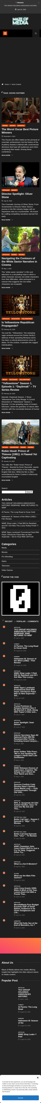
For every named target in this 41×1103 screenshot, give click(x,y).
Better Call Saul (20, 817)
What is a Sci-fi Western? (25, 864)
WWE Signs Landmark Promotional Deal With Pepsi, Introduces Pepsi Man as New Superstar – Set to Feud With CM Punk (20, 534)
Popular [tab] (20, 621)
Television (15, 318)
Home (7, 84)
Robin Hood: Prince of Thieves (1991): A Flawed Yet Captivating (19, 454)
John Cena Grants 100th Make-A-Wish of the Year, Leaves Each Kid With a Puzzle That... (25, 891)
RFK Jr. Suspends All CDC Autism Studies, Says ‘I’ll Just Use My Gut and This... (26, 806)
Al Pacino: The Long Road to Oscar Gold (18, 512)
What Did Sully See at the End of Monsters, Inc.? (25, 924)
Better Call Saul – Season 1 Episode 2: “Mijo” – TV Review (26, 821)
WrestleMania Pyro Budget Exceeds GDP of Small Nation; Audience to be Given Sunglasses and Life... (26, 909)
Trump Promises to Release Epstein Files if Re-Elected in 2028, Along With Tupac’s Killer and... (26, 709)
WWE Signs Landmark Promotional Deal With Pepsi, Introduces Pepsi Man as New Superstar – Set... (25, 692)
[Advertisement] (20, 61)
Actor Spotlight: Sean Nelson (24, 723)
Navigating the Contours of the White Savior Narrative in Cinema (19, 261)
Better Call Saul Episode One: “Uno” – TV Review (25, 835)
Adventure (14, 447)
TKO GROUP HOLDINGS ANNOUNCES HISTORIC (24, 993)
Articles (6, 190)
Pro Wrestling (7, 557)
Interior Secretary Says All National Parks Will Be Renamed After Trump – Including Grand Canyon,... (26, 738)
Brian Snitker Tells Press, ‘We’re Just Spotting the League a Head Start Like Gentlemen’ (25, 755)
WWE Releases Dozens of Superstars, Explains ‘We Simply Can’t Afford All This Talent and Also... (26, 771)
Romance (21, 125)
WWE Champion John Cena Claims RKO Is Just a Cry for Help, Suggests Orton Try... (26, 849)
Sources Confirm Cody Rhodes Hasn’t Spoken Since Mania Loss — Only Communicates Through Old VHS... (26, 788)
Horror (17, 656)
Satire (4, 561)
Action (5, 447)
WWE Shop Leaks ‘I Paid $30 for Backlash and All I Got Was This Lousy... (26, 675)
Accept (20, 1098)
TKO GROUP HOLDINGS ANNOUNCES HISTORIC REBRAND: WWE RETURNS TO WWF (20, 505)
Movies (12, 125)
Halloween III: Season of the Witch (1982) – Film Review (25, 661)
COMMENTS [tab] (33, 621)
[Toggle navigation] (5, 33)
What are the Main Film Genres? (24, 877)
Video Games (7, 570)
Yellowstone (27, 318)
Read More (7, 155)
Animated (17, 921)
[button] (38, 1078)
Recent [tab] (8, 621)
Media (5, 379)
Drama (5, 125)
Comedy (17, 644)
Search (4, 488)
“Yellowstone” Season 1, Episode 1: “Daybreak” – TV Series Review (19, 386)
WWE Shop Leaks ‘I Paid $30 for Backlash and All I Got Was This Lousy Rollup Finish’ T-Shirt (20, 525)
